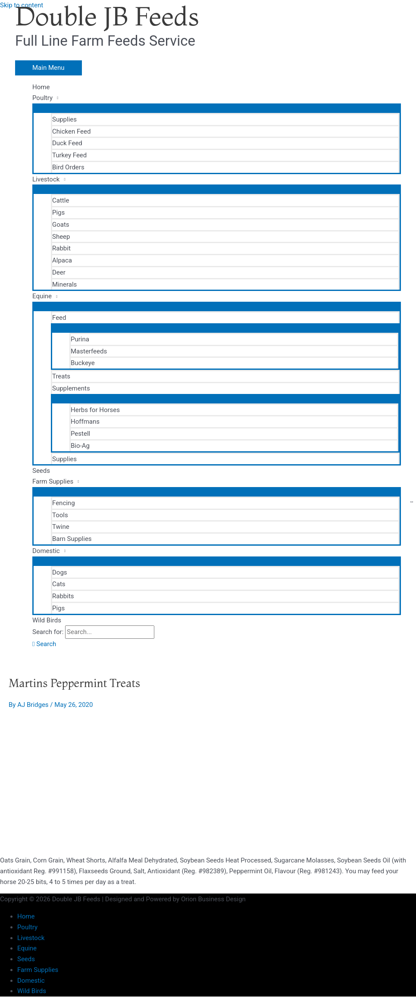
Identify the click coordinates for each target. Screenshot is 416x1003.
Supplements (71, 388)
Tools (60, 515)
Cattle (60, 200)
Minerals (64, 284)
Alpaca (62, 260)
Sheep (61, 237)
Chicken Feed (71, 131)
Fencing (63, 503)
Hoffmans (85, 421)
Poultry (42, 98)
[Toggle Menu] (216, 107)
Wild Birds (46, 620)
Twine (60, 527)
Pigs (58, 212)
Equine (42, 296)
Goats (60, 224)
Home (41, 87)
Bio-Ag (80, 446)
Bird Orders (68, 167)
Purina (80, 339)
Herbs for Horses (95, 410)
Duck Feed (67, 143)
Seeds (41, 471)
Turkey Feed (69, 155)
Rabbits (63, 596)
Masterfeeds (89, 351)
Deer (59, 272)
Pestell (80, 433)
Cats (59, 584)
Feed (59, 318)
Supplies (64, 119)
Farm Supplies (52, 481)
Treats (61, 376)
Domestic (46, 551)
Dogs (59, 572)
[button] (44, 644)
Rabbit (61, 248)
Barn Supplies (72, 539)
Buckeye (83, 363)
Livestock (45, 179)
